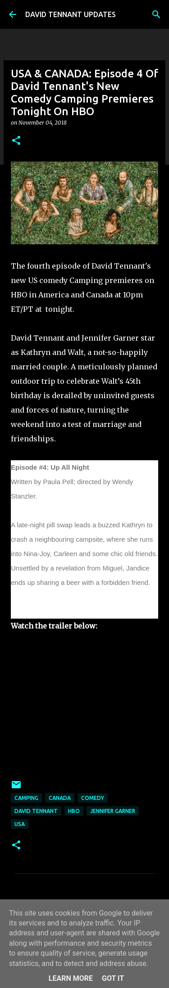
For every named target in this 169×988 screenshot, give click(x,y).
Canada (60, 798)
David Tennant (36, 811)
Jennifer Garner (112, 811)
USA (19, 824)
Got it (113, 978)
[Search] (156, 14)
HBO (74, 811)
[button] (16, 141)
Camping (26, 798)
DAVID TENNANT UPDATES (70, 14)
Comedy (92, 798)
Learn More (71, 978)
